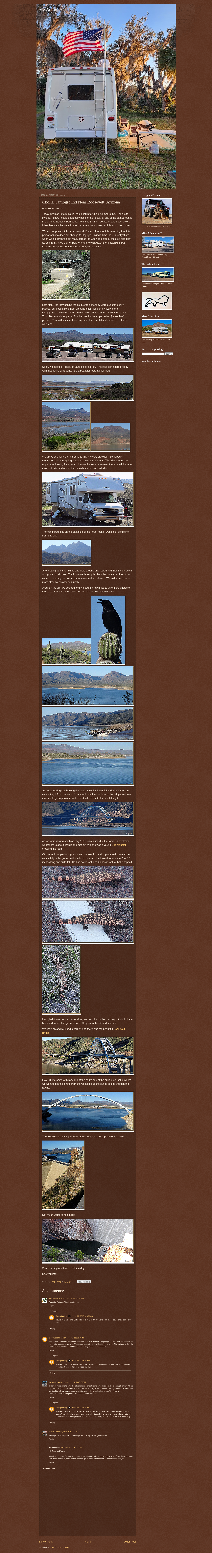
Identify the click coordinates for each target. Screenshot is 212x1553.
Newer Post (46, 1541)
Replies (55, 1311)
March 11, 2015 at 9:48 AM (82, 1361)
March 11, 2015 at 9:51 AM (82, 1408)
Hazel (51, 1432)
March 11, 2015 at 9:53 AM (82, 1316)
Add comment (49, 1468)
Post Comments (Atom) (59, 1547)
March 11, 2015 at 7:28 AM (75, 1382)
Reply (51, 1306)
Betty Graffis (54, 1298)
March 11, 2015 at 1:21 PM (71, 1447)
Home (88, 1541)
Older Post (130, 1541)
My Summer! (51, 9)
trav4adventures (56, 1382)
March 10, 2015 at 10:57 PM (72, 1338)
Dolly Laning (54, 1338)
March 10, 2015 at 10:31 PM (72, 1298)
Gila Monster (119, 845)
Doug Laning (61, 1316)
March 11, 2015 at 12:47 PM (66, 1432)
